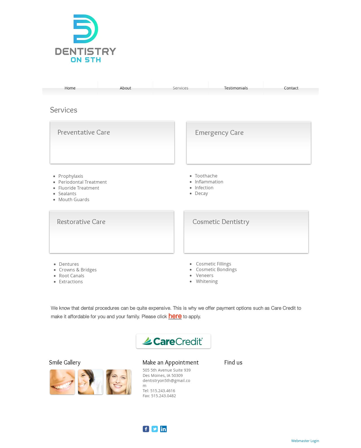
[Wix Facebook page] (146, 429)
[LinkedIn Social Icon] (163, 429)
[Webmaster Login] (305, 441)
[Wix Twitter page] (154, 429)
